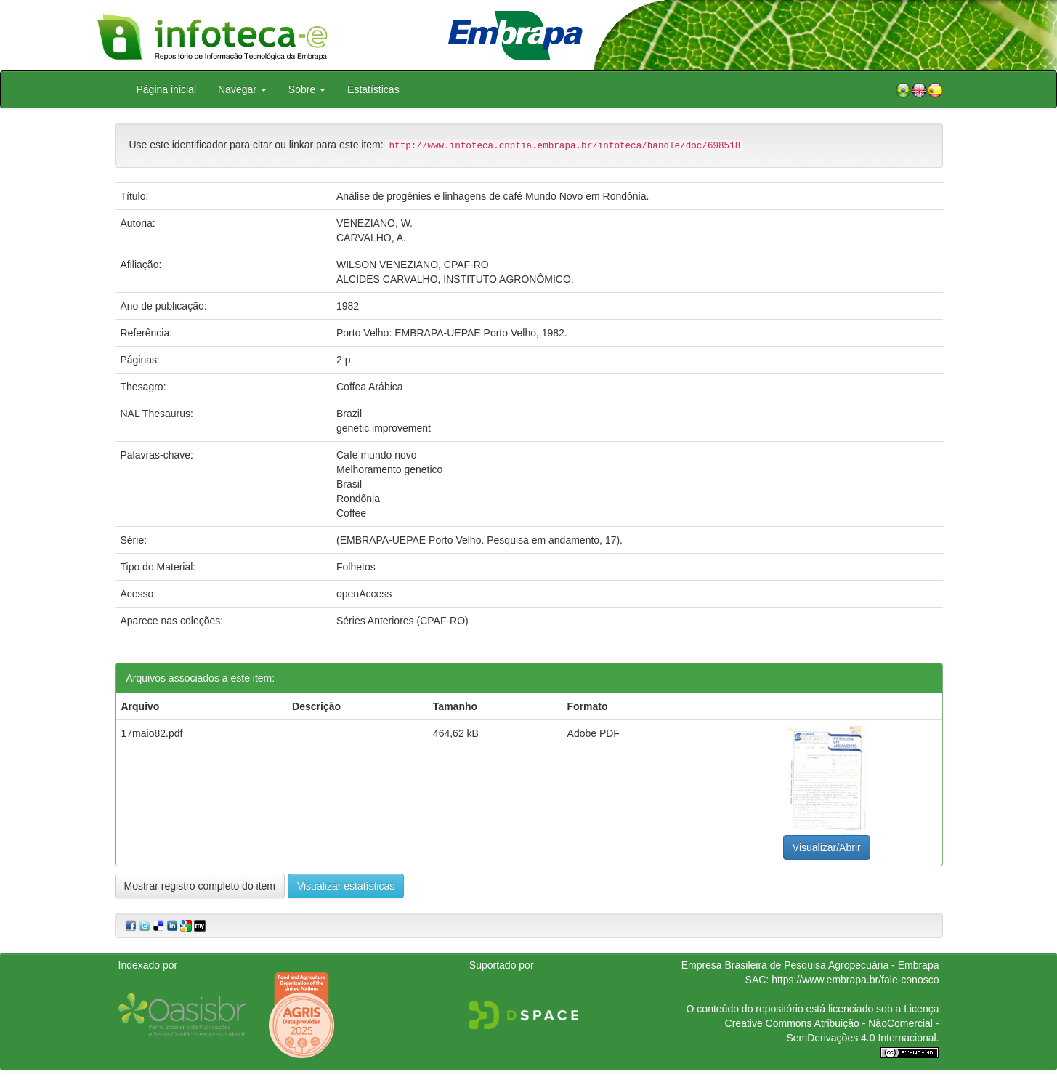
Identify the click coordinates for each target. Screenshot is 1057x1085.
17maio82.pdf (152, 733)
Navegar (242, 89)
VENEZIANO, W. (374, 223)
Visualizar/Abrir (827, 847)
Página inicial (167, 89)
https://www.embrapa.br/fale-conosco (855, 979)
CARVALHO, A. (371, 237)
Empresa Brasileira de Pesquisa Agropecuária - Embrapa (810, 965)
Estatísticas (373, 89)
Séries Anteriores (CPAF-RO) (402, 620)
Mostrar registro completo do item (200, 886)
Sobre (306, 89)
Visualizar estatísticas (345, 886)
